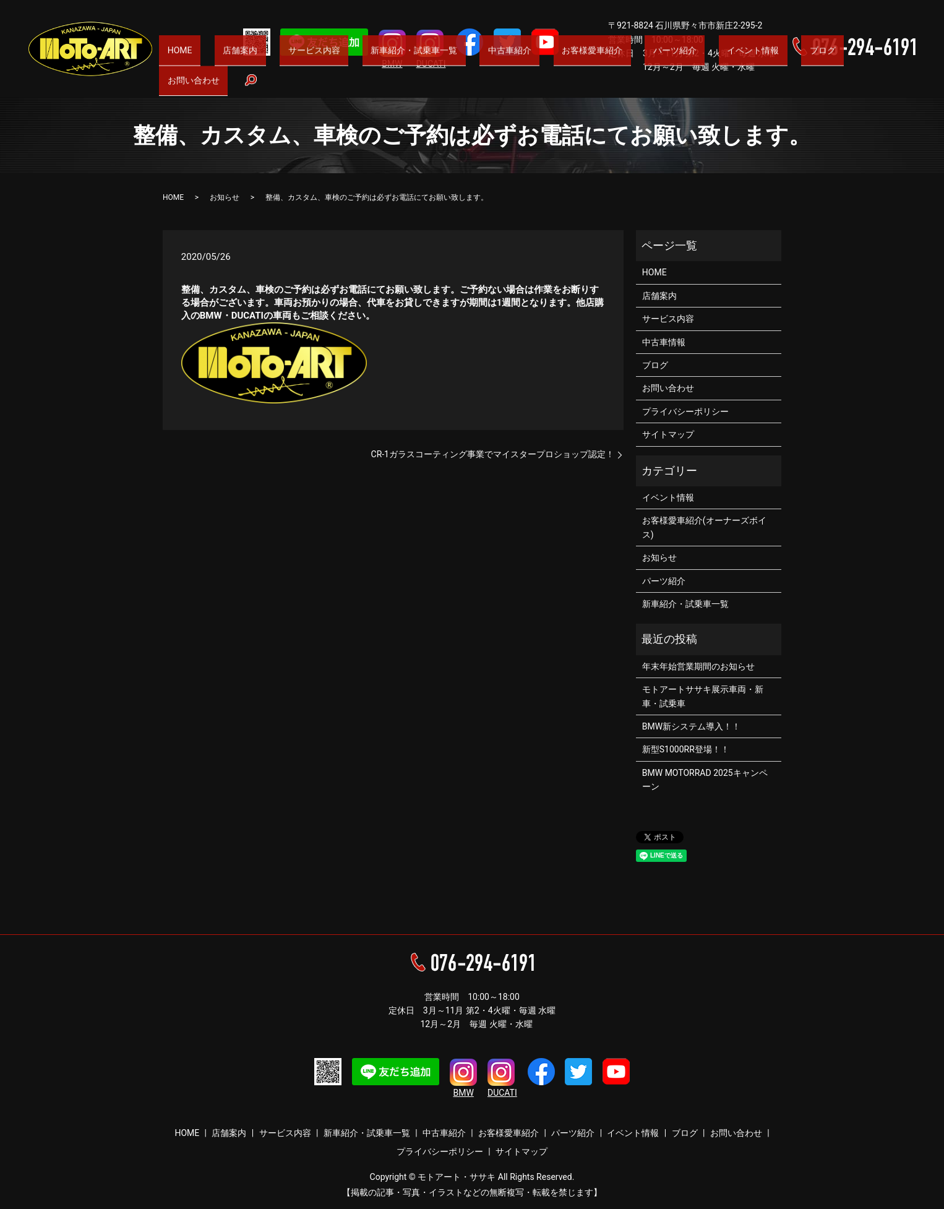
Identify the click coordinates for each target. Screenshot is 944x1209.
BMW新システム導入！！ (691, 726)
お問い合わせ (849, 87)
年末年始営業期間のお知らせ (698, 666)
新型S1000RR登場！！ (685, 749)
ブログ (792, 87)
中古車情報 (663, 342)
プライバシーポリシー (685, 411)
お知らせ (224, 197)
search (908, 88)
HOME (256, 87)
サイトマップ (668, 434)
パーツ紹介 (671, 87)
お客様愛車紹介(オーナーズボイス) (704, 527)
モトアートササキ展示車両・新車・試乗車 (702, 696)
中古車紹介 (532, 87)
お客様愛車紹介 (602, 87)
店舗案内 (303, 87)
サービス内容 (364, 87)
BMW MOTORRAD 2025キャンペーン (705, 779)
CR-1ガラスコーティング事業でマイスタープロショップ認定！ (492, 454)
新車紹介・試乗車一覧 (450, 87)
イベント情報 (736, 87)
